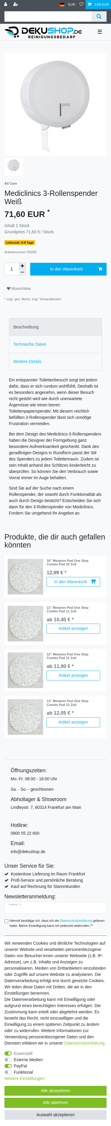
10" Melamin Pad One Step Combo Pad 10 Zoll (67, 562)
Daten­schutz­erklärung (84, 1043)
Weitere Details (27, 361)
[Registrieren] (16, 4)
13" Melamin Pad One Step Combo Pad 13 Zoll (67, 702)
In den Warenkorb (76, 269)
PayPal (20, 1066)
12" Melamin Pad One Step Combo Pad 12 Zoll (67, 656)
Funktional (23, 1072)
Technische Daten (29, 344)
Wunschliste (19, 289)
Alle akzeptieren (55, 1090)
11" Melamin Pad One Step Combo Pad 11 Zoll (67, 609)
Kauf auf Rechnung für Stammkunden (45, 886)
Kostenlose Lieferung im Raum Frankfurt (48, 874)
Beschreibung (26, 327)
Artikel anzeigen (73, 628)
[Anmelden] (6, 4)
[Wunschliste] (81, 4)
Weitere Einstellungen (24, 1078)
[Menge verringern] (22, 272)
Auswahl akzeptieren (55, 1114)
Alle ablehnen (55, 1102)
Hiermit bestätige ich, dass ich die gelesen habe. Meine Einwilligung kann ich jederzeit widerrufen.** (57, 923)
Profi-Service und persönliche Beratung (47, 880)
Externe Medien (28, 1059)
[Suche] (99, 16)
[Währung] (72, 4)
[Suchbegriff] (47, 16)
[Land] (62, 4)
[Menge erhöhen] (22, 266)
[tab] (55, 327)
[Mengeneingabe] (11, 269)
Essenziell (23, 1053)
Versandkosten (50, 299)
